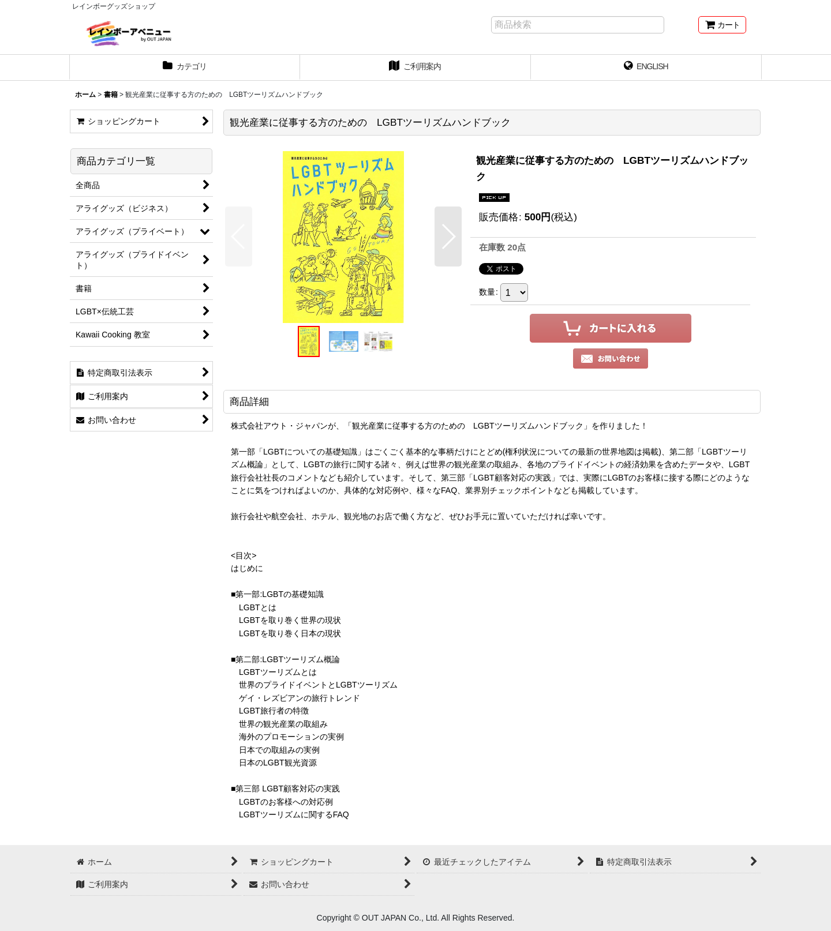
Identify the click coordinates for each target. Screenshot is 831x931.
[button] (238, 236)
